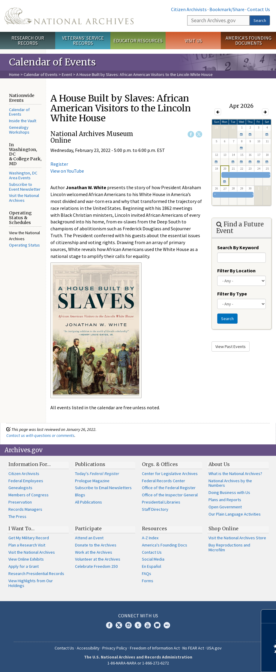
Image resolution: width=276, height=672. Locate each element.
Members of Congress (28, 495)
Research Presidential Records (36, 573)
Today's (97, 473)
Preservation (20, 502)
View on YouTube (67, 171)
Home (14, 74)
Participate (88, 528)
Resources (154, 528)
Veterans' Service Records (83, 40)
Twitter (198, 134)
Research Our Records (27, 40)
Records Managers (25, 509)
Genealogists (20, 487)
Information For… (29, 464)
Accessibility (88, 648)
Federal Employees (25, 480)
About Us (219, 464)
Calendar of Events (41, 74)
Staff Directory (155, 509)
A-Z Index (150, 537)
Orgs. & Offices (160, 464)
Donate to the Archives (95, 545)
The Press (17, 516)
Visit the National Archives (24, 198)
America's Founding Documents (249, 40)
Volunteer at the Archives (97, 559)
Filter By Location (236, 271)
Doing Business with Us (229, 492)
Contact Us (258, 9)
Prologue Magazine (92, 480)
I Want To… (21, 528)
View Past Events (230, 346)
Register (59, 164)
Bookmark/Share (226, 9)
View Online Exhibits (26, 559)
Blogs (80, 495)
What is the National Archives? (235, 473)
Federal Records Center (163, 480)
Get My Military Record (28, 537)
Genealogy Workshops (19, 130)
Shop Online (223, 528)
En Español (151, 566)
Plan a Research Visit (26, 545)
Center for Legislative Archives (170, 473)
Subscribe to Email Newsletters (103, 487)
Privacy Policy (114, 648)
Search (260, 20)
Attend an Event (89, 537)
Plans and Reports (224, 499)
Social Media (153, 559)
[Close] (269, 616)
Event (67, 74)
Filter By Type (232, 294)
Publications (90, 464)
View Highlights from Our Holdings (30, 583)
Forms (147, 580)
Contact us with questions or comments (40, 435)
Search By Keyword (238, 247)
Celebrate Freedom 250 (96, 566)
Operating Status (24, 245)
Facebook (190, 134)
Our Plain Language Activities (234, 514)
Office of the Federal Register (169, 487)
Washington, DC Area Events (23, 175)
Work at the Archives (93, 552)
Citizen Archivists (189, 9)
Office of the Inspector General (170, 495)
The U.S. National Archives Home (69, 16)
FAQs (146, 573)
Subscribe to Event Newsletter (24, 187)
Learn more (223, 661)
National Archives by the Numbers (230, 483)
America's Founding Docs (164, 545)
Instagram (128, 625)
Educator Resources (138, 41)
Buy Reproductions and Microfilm (229, 547)
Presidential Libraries (161, 502)
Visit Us (193, 41)
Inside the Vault (22, 120)
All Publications (88, 502)
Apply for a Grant (23, 566)
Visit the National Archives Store (237, 537)
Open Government (225, 507)
